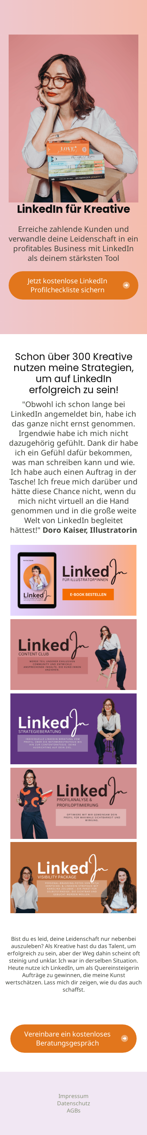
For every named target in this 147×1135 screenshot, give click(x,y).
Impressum (73, 1096)
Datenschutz (73, 1103)
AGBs (74, 1110)
